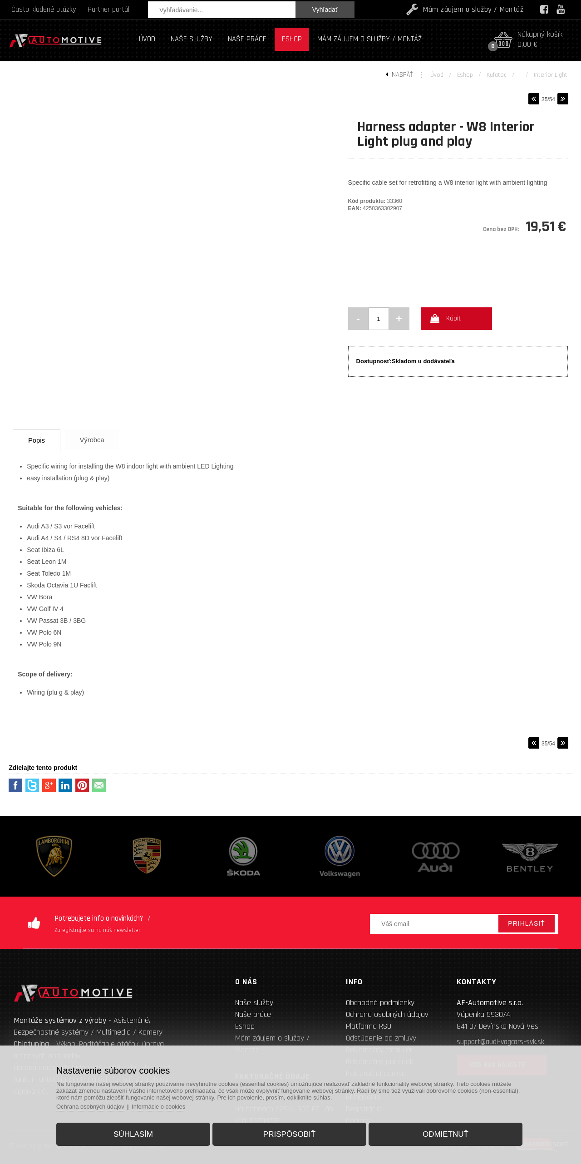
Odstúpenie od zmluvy (381, 1038)
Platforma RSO (368, 1026)
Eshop (465, 75)
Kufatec (497, 75)
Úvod (436, 75)
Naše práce (253, 1014)
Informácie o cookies (161, 1106)
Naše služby (254, 1002)
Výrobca (96, 440)
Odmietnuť (444, 1133)
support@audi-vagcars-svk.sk (500, 1042)
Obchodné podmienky (380, 1002)
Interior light (550, 75)
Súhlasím (134, 1133)
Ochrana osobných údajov (387, 1014)
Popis (38, 440)
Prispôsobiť (289, 1133)
